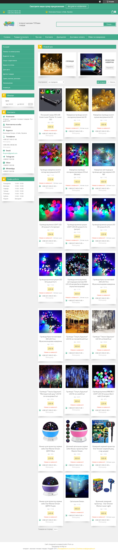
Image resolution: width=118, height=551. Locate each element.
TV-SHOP (6, 47)
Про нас (39, 37)
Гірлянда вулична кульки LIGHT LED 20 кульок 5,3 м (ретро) (77, 227)
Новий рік (6, 88)
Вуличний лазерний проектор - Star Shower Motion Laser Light (103, 503)
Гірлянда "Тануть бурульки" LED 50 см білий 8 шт (103, 338)
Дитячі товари (8, 74)
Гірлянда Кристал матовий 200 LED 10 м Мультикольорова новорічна (103, 281)
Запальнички (8, 83)
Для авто (6, 70)
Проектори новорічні (109, 61)
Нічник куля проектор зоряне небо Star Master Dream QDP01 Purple (50, 503)
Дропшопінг (61, 37)
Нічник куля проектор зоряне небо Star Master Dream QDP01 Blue (50, 448)
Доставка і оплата (77, 37)
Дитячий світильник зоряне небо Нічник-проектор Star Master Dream (77, 448)
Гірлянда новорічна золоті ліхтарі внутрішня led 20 (50, 171)
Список (112, 82)
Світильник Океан (77, 501)
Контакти (49, 37)
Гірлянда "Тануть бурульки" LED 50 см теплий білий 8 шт (77, 338)
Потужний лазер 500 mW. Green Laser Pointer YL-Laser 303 (50, 117)
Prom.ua (70, 544)
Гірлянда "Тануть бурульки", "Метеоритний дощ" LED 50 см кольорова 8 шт (51, 394)
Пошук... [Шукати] (109, 24)
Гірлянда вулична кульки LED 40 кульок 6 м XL (103, 226)
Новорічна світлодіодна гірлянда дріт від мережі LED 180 (103, 172)
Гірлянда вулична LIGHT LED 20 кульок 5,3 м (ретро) (51, 226)
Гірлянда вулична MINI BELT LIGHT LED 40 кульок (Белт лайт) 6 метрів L (103, 394)
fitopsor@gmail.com (10, 153)
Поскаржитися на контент (66, 549)
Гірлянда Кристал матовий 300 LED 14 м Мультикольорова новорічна (50, 339)
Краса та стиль (8, 65)
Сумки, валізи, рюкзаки (11, 78)
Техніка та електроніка (11, 52)
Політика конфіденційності (86, 549)
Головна (7, 37)
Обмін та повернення (96, 37)
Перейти (69, 66)
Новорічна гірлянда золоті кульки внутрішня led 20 (103, 116)
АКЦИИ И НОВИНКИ (77, 6)
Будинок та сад (8, 56)
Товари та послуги (21, 37)
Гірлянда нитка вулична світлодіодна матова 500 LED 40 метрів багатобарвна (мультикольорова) (77, 282)
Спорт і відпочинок (10, 60)
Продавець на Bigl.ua (59, 546)
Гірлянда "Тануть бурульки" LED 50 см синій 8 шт (77, 393)
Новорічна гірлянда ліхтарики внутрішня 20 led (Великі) (77, 172)
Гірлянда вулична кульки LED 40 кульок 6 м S (50, 280)
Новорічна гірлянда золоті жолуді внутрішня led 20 (77, 116)
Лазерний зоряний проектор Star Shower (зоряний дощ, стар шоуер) (103, 448)
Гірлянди (70, 61)
